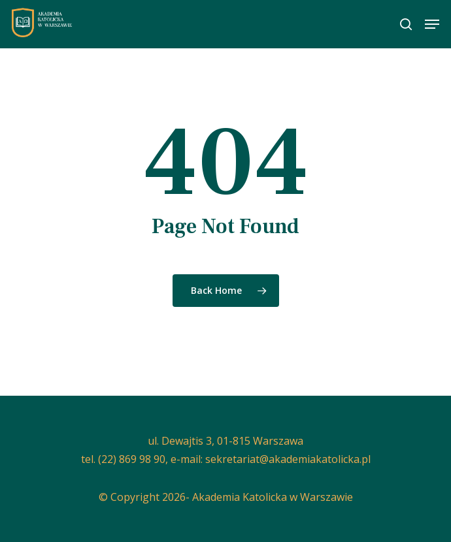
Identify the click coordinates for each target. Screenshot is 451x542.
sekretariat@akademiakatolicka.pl (288, 459)
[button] (432, 24)
